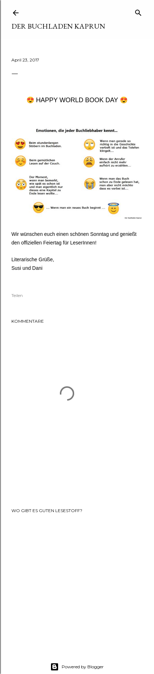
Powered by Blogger (77, 667)
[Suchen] (138, 11)
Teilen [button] (17, 295)
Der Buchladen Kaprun (58, 26)
